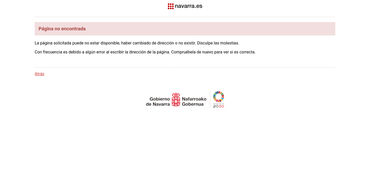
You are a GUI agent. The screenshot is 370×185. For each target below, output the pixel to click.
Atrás (39, 73)
